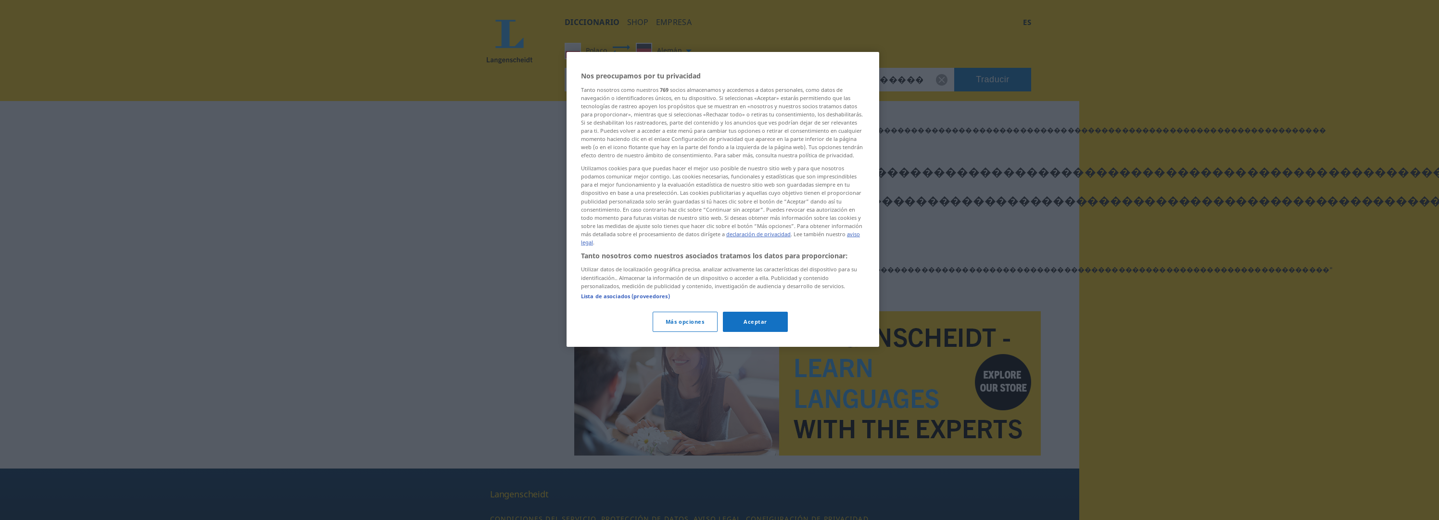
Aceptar (755, 321)
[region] (723, 199)
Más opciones (685, 321)
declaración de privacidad (758, 234)
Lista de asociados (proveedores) (625, 296)
